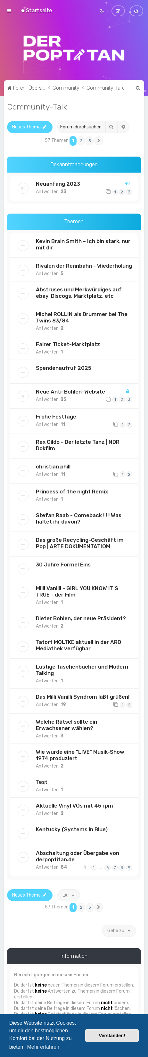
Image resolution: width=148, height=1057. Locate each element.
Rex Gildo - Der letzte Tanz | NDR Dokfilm (77, 444)
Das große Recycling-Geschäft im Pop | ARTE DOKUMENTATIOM (80, 542)
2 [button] (81, 139)
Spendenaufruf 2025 (63, 367)
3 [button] (89, 139)
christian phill (53, 465)
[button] (99, 139)
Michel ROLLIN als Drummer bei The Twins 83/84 (81, 316)
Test (41, 781)
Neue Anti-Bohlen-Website (70, 390)
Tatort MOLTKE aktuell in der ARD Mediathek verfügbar (78, 644)
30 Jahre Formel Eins (63, 563)
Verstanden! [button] (112, 1035)
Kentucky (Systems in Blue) (72, 828)
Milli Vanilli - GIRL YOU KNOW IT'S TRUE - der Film (77, 590)
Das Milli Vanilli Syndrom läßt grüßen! (82, 696)
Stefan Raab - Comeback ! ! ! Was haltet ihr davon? (78, 517)
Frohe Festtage (56, 415)
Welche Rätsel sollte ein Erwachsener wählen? (66, 724)
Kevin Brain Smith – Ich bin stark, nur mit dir (83, 243)
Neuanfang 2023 (58, 183)
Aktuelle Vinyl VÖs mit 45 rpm (74, 805)
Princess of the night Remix (72, 490)
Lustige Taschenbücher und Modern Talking (82, 669)
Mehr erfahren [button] (43, 1047)
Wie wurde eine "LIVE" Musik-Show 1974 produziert (80, 754)
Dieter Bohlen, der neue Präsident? (81, 617)
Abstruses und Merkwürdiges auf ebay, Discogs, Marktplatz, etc (79, 291)
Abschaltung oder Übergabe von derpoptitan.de (77, 855)
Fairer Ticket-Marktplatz (68, 343)
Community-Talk (37, 105)
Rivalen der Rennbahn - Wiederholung (84, 265)
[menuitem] (36, 10)
